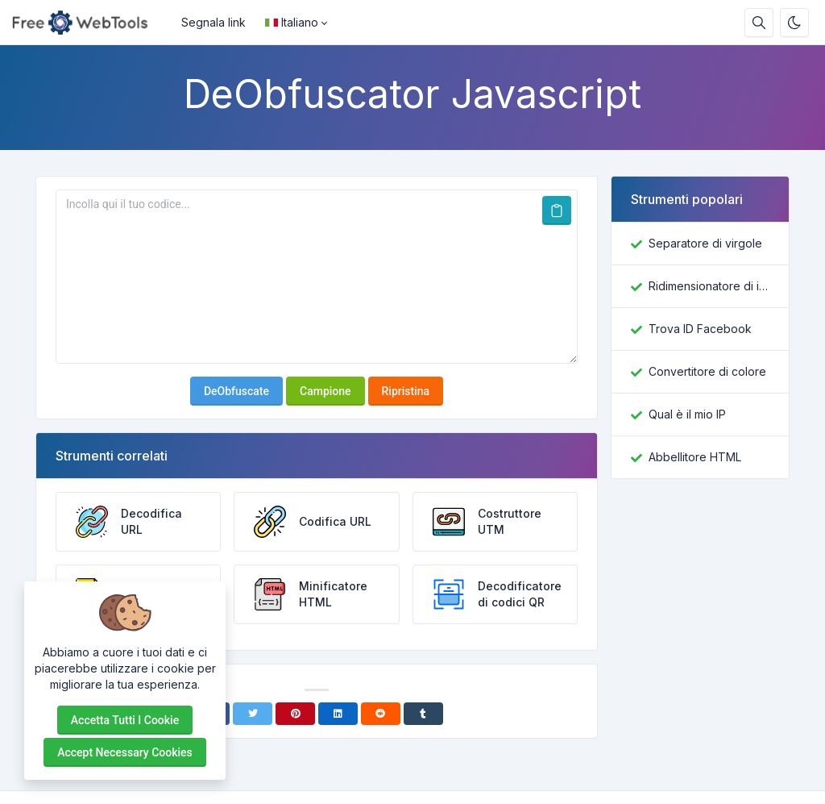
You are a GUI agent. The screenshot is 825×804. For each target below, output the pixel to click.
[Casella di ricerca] (758, 22)
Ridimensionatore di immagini (709, 286)
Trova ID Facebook (700, 328)
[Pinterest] (295, 713)
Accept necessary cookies (125, 752)
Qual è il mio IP (687, 414)
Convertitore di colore (707, 371)
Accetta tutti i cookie (125, 720)
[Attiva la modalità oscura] (794, 22)
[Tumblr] (423, 713)
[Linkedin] (338, 713)
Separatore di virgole (705, 243)
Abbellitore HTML (695, 457)
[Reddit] (380, 713)
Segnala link (213, 22)
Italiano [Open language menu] (291, 22)
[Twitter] (252, 713)
